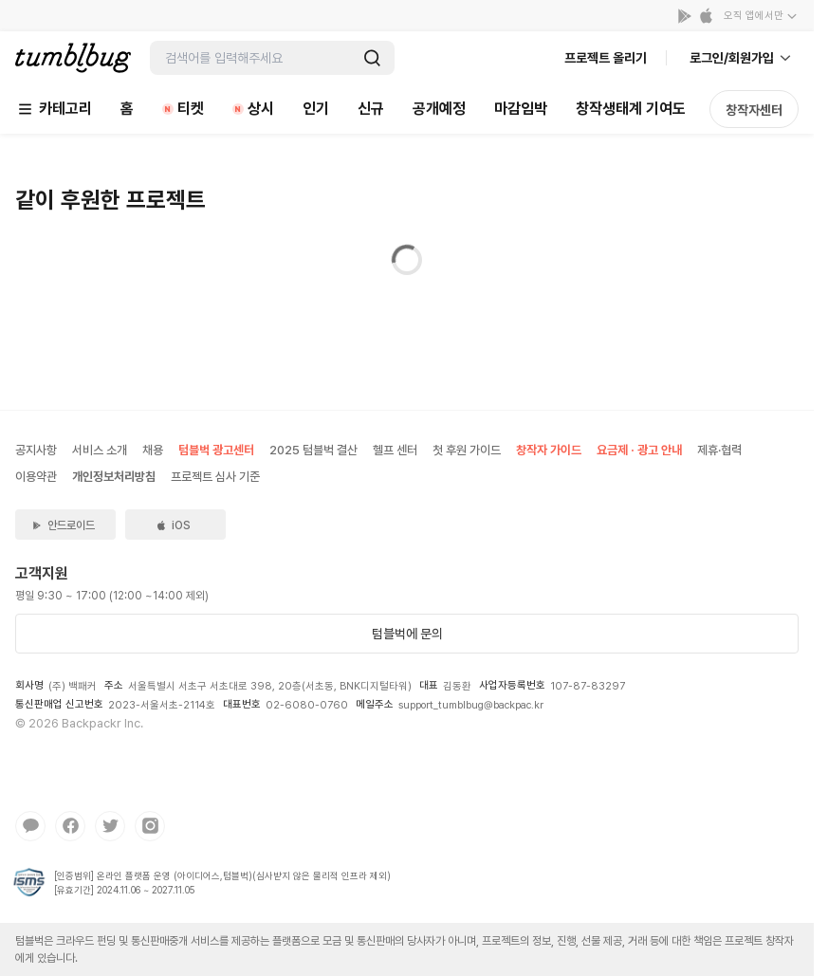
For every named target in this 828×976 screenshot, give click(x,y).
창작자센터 (754, 110)
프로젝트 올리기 (605, 57)
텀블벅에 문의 (407, 633)
